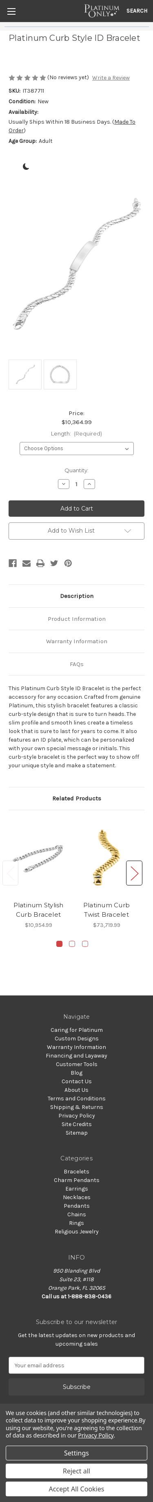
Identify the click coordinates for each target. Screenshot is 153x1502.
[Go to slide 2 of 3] (72, 944)
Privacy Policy (76, 1115)
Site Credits (77, 1124)
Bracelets (76, 1171)
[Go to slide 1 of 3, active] (59, 944)
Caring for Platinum (77, 1030)
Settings (76, 1453)
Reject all (76, 1470)
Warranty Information (76, 641)
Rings (76, 1223)
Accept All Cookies (76, 1488)
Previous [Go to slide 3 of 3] (10, 873)
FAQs (77, 664)
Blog (76, 1072)
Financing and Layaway (76, 1055)
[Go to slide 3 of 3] (85, 944)
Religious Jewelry (77, 1231)
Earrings (76, 1188)
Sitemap (77, 1132)
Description (76, 596)
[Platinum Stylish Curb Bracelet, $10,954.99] (38, 857)
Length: (76, 433)
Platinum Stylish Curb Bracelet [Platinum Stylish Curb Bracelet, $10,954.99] (38, 909)
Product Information (77, 618)
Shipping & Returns (76, 1107)
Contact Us (77, 1081)
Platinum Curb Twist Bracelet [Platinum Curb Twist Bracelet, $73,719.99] (106, 909)
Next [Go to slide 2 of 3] (134, 873)
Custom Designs (77, 1038)
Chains (76, 1214)
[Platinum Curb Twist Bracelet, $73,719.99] (106, 857)
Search (136, 10)
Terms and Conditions (77, 1098)
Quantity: (76, 470)
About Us (76, 1090)
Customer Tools (77, 1064)
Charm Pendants (77, 1180)
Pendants (77, 1205)
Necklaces (77, 1197)
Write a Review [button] (111, 77)
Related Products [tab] (76, 798)
